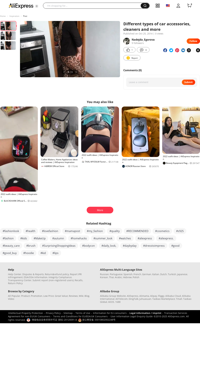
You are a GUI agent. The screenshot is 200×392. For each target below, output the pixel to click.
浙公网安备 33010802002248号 (97, 319)
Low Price (48, 295)
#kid (43, 253)
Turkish (172, 274)
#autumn (58, 238)
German (146, 274)
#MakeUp (40, 238)
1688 (117, 301)
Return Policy (15, 283)
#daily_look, (109, 246)
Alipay (153, 295)
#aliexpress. (166, 238)
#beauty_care (11, 246)
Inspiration (14, 16)
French (137, 274)
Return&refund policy (57, 274)
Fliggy (161, 295)
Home (3, 16)
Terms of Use (83, 313)
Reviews (73, 295)
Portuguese (116, 274)
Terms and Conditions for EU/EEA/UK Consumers (80, 316)
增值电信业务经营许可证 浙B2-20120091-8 (54, 319)
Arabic (118, 277)
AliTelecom (122, 298)
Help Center (14, 274)
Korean (104, 277)
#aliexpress (145, 238)
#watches (125, 238)
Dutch (163, 274)
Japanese (182, 274)
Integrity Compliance (60, 277)
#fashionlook (11, 231)
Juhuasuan (145, 298)
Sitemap (68, 313)
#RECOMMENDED (137, 231)
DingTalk (133, 298)
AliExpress (132, 295)
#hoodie (28, 253)
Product (25, 295)
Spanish (128, 274)
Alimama (144, 295)
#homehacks (79, 238)
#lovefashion (50, 231)
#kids (23, 238)
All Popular (14, 295)
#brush (31, 246)
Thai (111, 277)
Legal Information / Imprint (145, 313)
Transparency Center (20, 280)
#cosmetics (162, 231)
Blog (86, 295)
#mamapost (72, 231)
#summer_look (103, 238)
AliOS (111, 301)
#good (175, 246)
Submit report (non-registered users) (53, 280)
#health (30, 231)
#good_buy (10, 253)
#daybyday (129, 246)
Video (11, 298)
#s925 (180, 231)
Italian (155, 274)
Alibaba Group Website (113, 295)
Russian (104, 274)
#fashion (8, 238)
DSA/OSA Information (36, 277)
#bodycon (88, 246)
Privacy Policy (53, 313)
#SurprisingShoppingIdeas (59, 246)
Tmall (179, 298)
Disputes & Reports (33, 274)
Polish (136, 277)
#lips (55, 253)
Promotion (36, 295)
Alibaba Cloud (173, 295)
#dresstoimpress (154, 246)
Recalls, (79, 280)
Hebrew (127, 277)
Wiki (81, 295)
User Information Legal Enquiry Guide (131, 316)
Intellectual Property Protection (25, 313)
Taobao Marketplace (163, 298)
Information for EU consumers (110, 313)
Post (25, 16)
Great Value (61, 295)
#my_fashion (95, 231)
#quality (115, 231)
